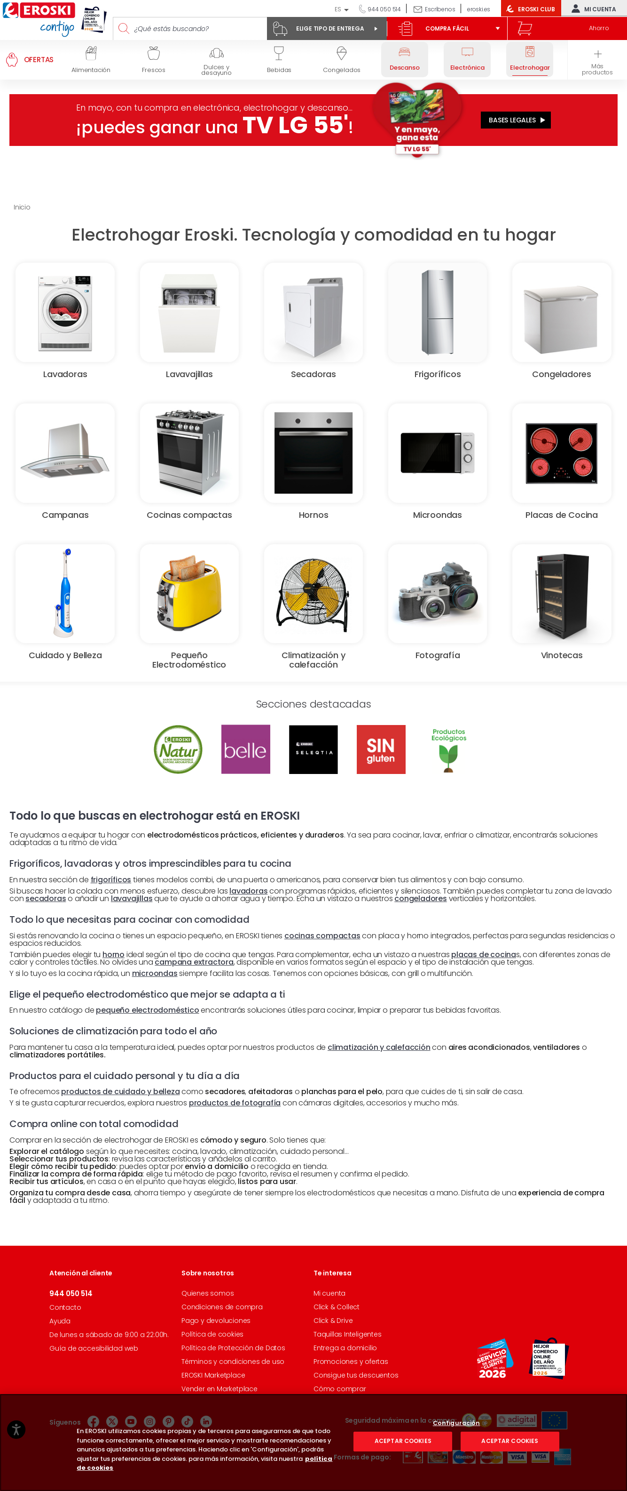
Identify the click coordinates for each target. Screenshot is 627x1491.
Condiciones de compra (222, 1307)
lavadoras (248, 891)
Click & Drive (333, 1320)
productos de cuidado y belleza (120, 1091)
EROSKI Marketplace (213, 1375)
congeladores (420, 898)
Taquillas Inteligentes (348, 1334)
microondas (155, 973)
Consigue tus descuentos (356, 1375)
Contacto (65, 1307)
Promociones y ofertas (351, 1361)
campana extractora (194, 962)
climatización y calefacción (379, 1047)
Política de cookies (212, 1334)
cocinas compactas (322, 935)
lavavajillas (132, 898)
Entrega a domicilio (345, 1348)
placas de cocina (483, 954)
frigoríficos (111, 879)
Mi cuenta (591, 8)
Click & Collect (337, 1307)
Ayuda (60, 1321)
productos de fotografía (235, 1102)
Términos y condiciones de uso (232, 1361)
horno (113, 954)
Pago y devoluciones (216, 1320)
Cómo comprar (340, 1389)
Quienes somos (207, 1293)
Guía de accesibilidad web (93, 1348)
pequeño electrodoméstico (147, 1010)
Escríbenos (440, 9)
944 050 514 (383, 9)
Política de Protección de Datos (233, 1348)
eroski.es (478, 9)
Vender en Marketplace (219, 1389)
